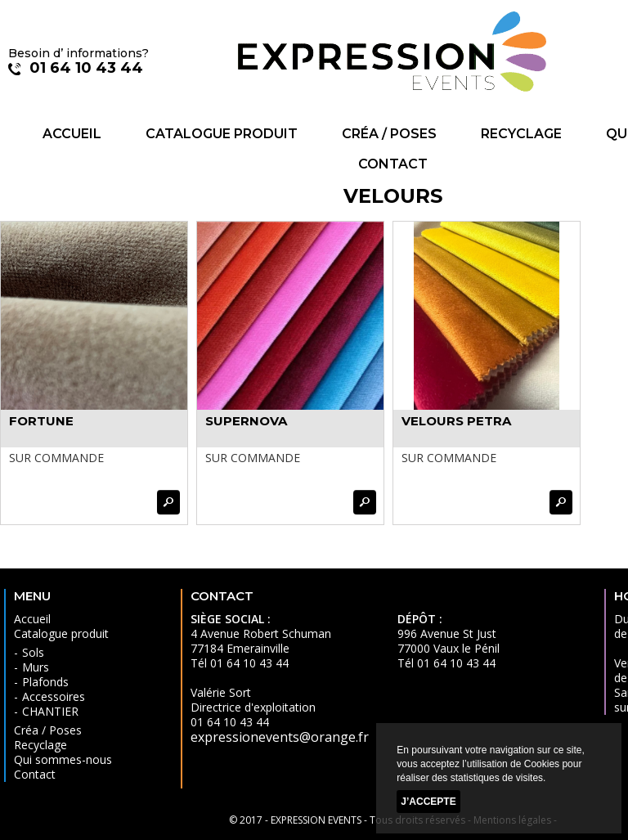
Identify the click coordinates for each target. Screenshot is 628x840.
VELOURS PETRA (456, 421)
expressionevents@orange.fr (280, 737)
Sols (33, 652)
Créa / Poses (389, 133)
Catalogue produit (222, 133)
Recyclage (521, 133)
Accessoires (53, 696)
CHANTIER (50, 711)
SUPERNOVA (246, 421)
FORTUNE (41, 421)
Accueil (72, 133)
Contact (393, 164)
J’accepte (428, 801)
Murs (35, 667)
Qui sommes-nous (63, 759)
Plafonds (45, 682)
